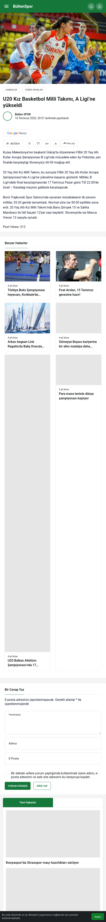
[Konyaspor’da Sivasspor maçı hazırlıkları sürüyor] (53, 837)
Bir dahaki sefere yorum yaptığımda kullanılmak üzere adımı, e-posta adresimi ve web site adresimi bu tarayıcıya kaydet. (54, 775)
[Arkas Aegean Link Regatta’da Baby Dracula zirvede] (27, 327)
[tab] (78, 802)
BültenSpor (23, 6)
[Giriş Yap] (99, 6)
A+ (47, 143)
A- (56, 143)
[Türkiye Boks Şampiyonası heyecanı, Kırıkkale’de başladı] (27, 275)
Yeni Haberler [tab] (28, 802)
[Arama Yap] (91, 6)
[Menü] (6, 6)
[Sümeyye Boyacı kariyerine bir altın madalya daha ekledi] (78, 327)
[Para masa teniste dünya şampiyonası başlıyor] (78, 512)
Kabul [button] (98, 916)
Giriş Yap (42, 786)
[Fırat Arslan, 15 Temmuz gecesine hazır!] (78, 275)
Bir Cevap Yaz (14, 690)
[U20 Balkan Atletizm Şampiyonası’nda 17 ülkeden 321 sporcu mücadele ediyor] (27, 512)
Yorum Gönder (17, 785)
